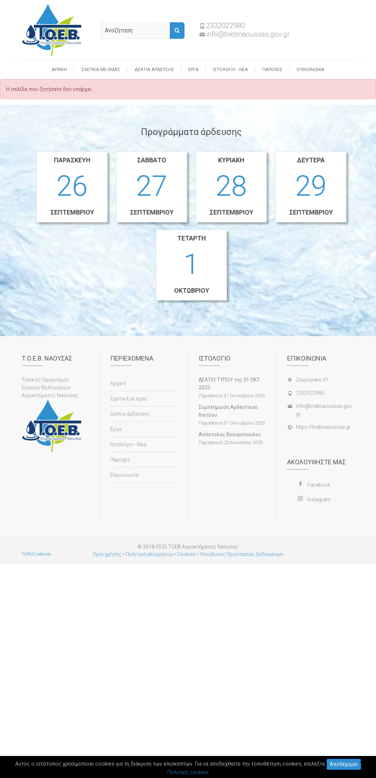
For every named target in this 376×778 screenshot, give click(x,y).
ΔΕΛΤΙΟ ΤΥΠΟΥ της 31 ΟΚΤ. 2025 (230, 383)
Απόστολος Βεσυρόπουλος (230, 434)
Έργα (193, 69)
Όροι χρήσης (107, 554)
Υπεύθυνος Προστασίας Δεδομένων (241, 554)
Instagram (319, 499)
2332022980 (225, 25)
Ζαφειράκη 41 (312, 380)
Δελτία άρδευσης (154, 69)
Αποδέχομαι (344, 764)
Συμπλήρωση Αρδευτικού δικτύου (228, 411)
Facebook (318, 485)
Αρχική (59, 69)
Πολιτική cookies (188, 772)
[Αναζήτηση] (177, 30)
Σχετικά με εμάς (100, 69)
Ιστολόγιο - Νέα (230, 69)
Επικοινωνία (310, 69)
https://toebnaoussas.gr (323, 427)
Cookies (186, 554)
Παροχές (272, 69)
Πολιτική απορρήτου (149, 554)
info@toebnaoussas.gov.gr (248, 34)
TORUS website (36, 554)
